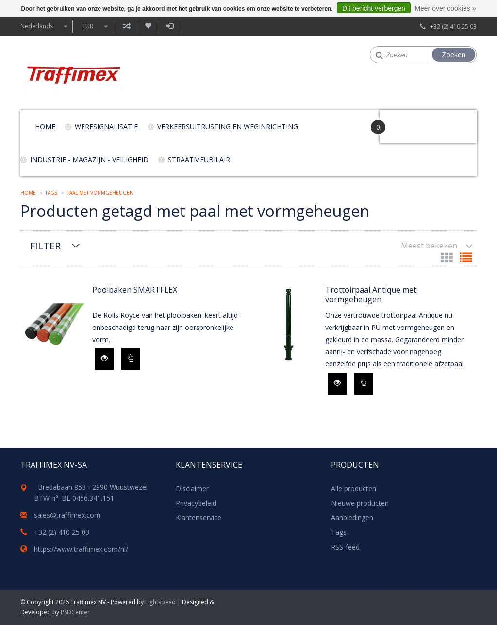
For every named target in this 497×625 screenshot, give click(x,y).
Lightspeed (160, 602)
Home (45, 126)
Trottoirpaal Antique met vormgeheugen (370, 294)
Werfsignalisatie (106, 126)
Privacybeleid (196, 503)
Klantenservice (198, 517)
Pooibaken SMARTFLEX (134, 290)
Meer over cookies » (445, 8)
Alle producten (353, 488)
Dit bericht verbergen (373, 8)
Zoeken (453, 54)
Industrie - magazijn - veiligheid (89, 159)
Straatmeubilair (199, 159)
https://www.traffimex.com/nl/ (81, 549)
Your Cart (407, 122)
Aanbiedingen (352, 517)
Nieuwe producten (360, 503)
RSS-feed (345, 547)
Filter (45, 245)
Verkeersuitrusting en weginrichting (227, 126)
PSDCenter (75, 612)
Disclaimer (192, 488)
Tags (51, 192)
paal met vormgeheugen (99, 192)
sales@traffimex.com (67, 515)
